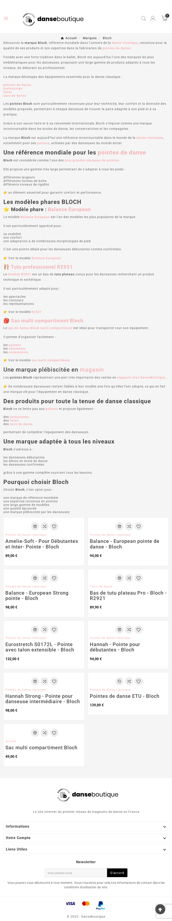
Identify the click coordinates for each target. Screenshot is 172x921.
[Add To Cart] (35, 526)
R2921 (37, 312)
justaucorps (13, 88)
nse (30, 424)
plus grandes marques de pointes (92, 160)
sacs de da (18, 424)
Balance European (69, 209)
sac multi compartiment (51, 360)
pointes (15, 345)
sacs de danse (14, 95)
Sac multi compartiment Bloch (47, 320)
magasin (92, 369)
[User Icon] (152, 18)
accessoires (18, 352)
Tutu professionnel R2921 (42, 267)
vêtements (17, 348)
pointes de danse (17, 85)
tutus (7, 92)
